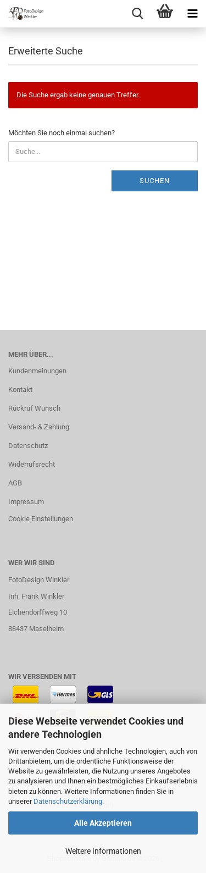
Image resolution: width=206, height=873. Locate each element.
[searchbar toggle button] (137, 13)
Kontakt (20, 389)
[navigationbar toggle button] (192, 13)
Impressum (26, 502)
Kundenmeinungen (37, 371)
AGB (15, 483)
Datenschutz (28, 445)
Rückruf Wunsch (34, 408)
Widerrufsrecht (31, 464)
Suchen (155, 180)
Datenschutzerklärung (68, 801)
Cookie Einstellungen (40, 519)
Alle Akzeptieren (103, 823)
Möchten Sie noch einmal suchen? (61, 133)
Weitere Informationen (103, 851)
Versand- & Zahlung (38, 427)
